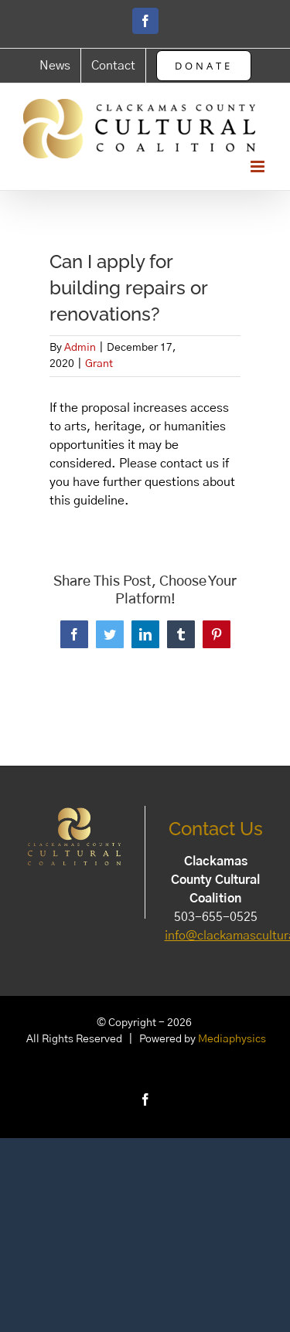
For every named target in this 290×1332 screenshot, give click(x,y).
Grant (99, 363)
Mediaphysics (232, 1039)
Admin (80, 347)
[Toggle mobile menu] (259, 166)
